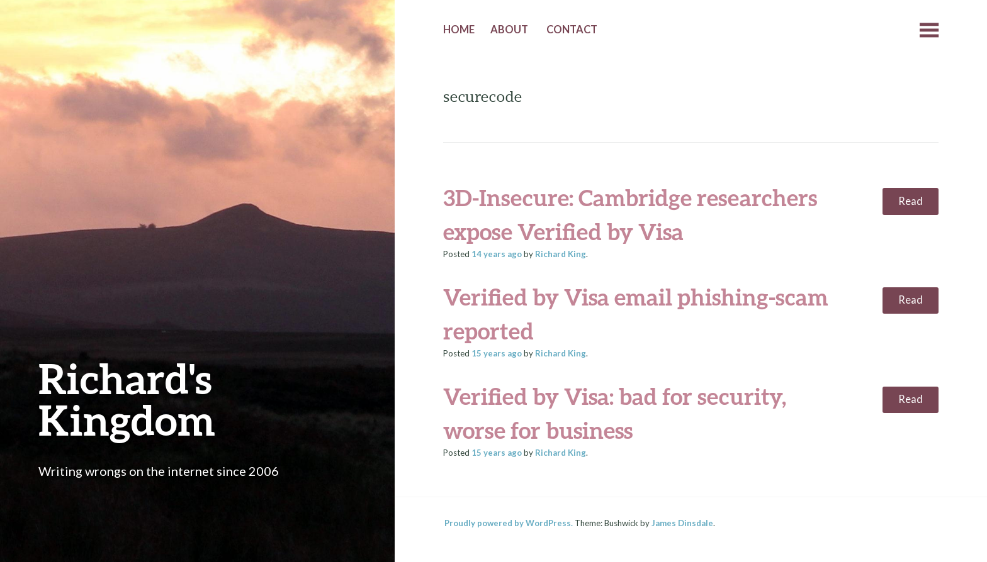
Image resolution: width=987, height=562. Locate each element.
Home (459, 29)
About (509, 29)
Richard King (560, 254)
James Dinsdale (682, 523)
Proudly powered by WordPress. (508, 523)
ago (496, 254)
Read (910, 201)
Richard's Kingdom (126, 398)
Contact (571, 29)
